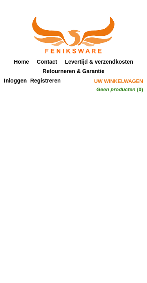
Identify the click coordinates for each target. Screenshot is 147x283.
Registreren (45, 80)
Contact (47, 62)
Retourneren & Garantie (74, 71)
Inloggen (15, 80)
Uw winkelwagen (118, 81)
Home (21, 62)
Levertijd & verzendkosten (99, 62)
